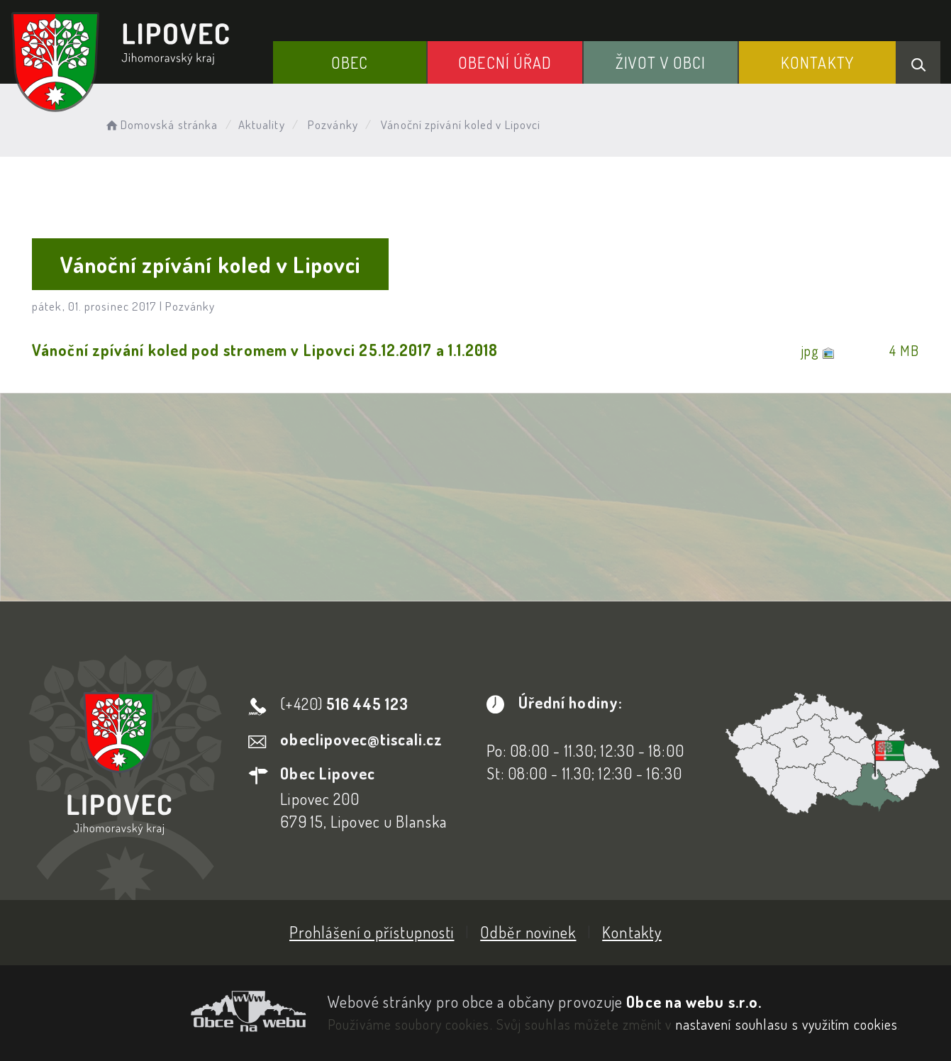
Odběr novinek (528, 932)
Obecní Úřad (505, 62)
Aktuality (261, 124)
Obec (349, 62)
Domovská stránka (161, 124)
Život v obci (661, 62)
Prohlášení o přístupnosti (372, 932)
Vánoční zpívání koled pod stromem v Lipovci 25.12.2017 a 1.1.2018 (265, 350)
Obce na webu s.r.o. (694, 1001)
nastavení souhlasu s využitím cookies (787, 1024)
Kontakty (817, 62)
